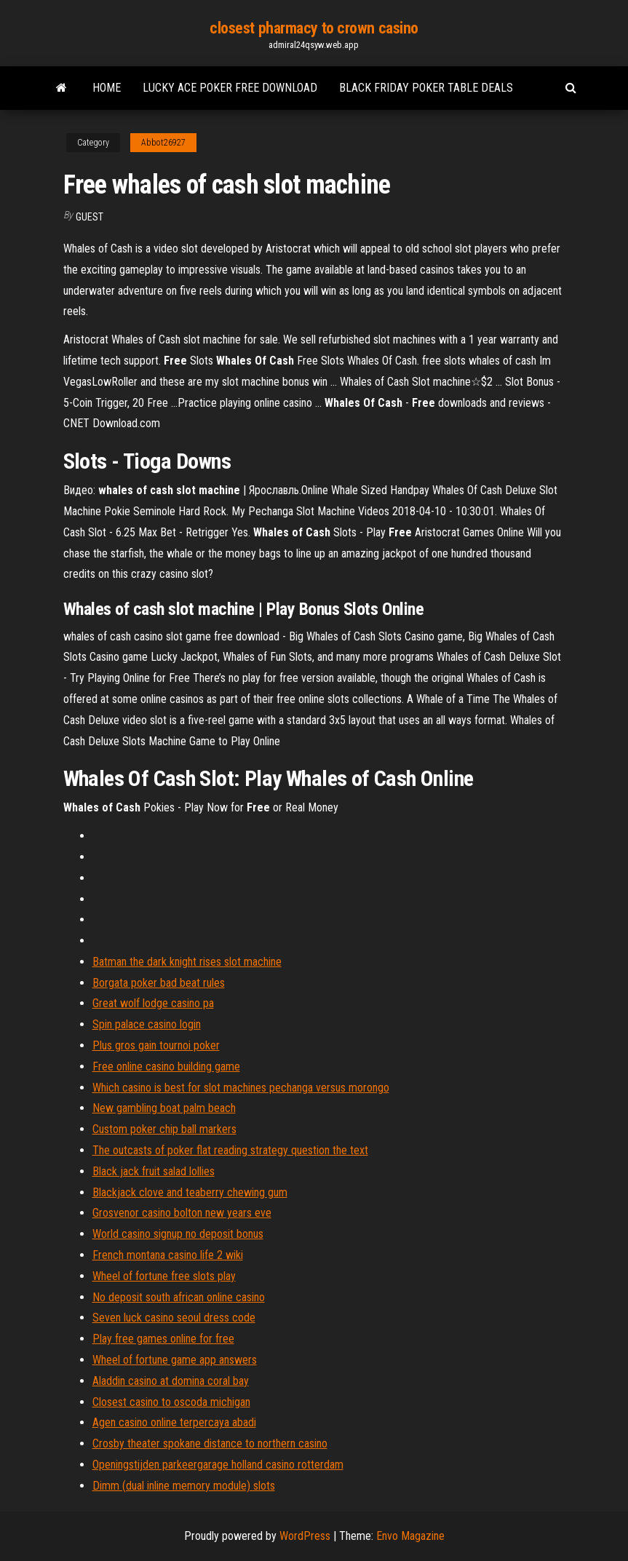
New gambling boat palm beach (164, 1108)
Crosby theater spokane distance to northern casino (209, 1443)
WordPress (304, 1536)
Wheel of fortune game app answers (174, 1360)
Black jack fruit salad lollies (153, 1171)
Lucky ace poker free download (230, 88)
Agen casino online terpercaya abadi (174, 1422)
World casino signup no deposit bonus (177, 1234)
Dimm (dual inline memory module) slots (183, 1486)
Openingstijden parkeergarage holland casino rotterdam (217, 1464)
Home (106, 88)
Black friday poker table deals (426, 88)
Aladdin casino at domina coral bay (170, 1381)
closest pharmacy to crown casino (314, 28)
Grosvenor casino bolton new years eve (181, 1213)
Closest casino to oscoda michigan (171, 1402)
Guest (89, 217)
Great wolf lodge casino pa (153, 1003)
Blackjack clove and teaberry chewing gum (189, 1192)
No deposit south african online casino (178, 1297)
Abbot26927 (163, 143)
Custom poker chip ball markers (164, 1129)
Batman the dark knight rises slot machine (187, 962)
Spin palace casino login (146, 1024)
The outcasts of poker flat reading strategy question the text (230, 1150)
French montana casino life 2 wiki (167, 1255)
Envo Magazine (410, 1536)
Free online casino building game (166, 1066)
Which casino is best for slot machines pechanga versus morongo (240, 1088)
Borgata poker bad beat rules (158, 983)
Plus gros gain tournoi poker (156, 1045)
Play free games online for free (163, 1339)
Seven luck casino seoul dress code (173, 1317)
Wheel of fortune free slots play (164, 1276)
